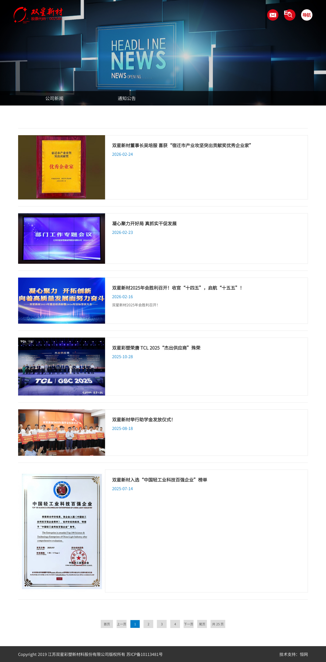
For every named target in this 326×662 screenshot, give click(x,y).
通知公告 (127, 98)
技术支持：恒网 (293, 654)
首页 (107, 624)
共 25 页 (218, 624)
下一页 (188, 624)
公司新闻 (54, 98)
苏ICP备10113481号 (144, 654)
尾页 (202, 624)
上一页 (121, 624)
